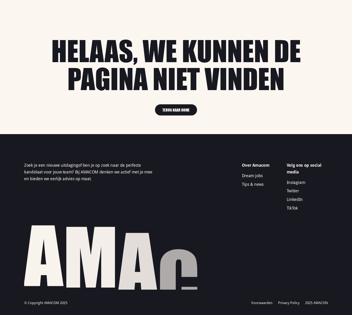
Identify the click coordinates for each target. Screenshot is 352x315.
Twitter (293, 190)
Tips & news (253, 184)
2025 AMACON (316, 303)
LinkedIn (295, 199)
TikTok (292, 208)
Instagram (296, 182)
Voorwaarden (262, 303)
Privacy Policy (288, 303)
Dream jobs (252, 175)
